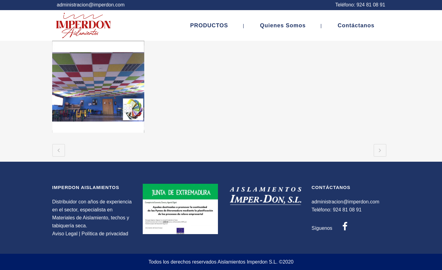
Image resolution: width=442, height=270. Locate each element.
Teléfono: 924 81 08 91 (360, 4)
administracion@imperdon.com (91, 4)
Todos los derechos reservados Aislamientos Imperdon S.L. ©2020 (221, 261)
